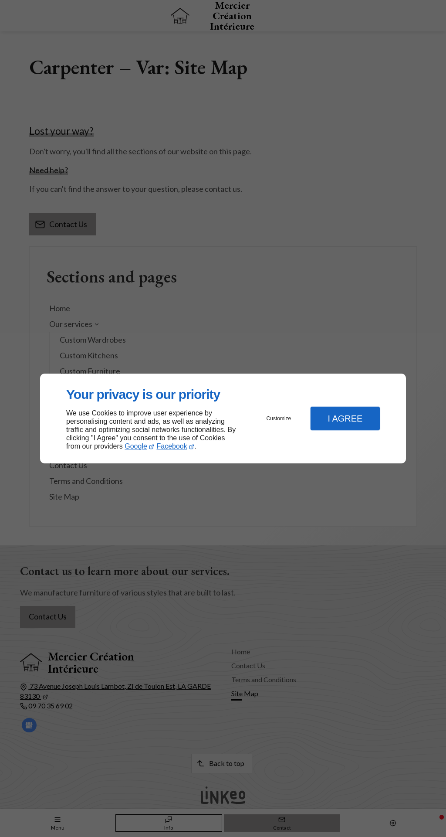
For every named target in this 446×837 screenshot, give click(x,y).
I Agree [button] (345, 418)
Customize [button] (279, 418)
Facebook (172, 446)
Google (136, 446)
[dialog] (223, 419)
